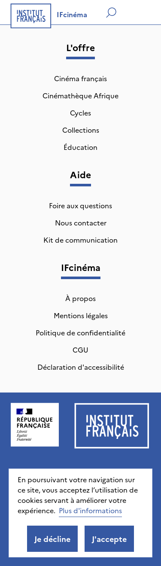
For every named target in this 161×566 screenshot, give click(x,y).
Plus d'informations (90, 510)
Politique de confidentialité (80, 332)
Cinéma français (80, 78)
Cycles (80, 112)
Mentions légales (81, 315)
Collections (80, 129)
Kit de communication (80, 239)
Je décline (52, 538)
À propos (80, 298)
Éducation (80, 147)
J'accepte (109, 538)
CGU (80, 349)
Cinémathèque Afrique (80, 95)
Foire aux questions (80, 205)
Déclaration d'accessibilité (80, 366)
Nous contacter (80, 222)
